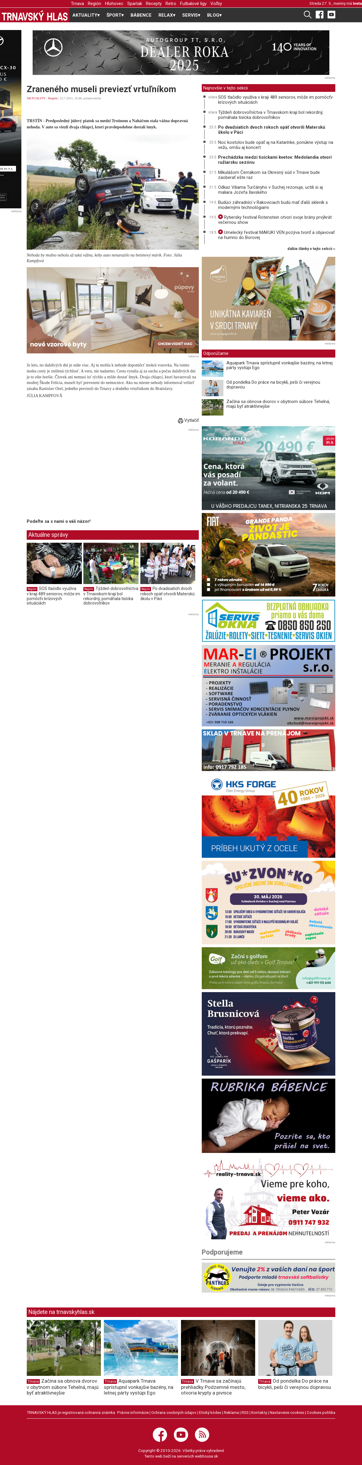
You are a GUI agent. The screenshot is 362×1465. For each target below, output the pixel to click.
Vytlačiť (188, 420)
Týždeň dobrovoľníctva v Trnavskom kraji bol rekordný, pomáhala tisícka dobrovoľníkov (110, 595)
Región (94, 3)
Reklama (231, 1412)
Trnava (77, 3)
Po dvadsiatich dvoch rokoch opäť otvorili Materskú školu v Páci (167, 593)
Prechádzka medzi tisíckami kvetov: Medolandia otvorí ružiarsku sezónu (275, 160)
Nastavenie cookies (287, 1412)
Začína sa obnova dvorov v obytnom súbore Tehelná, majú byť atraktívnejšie (278, 404)
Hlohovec (114, 3)
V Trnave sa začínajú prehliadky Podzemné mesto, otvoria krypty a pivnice (213, 1387)
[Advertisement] (76, 474)
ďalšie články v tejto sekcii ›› (311, 249)
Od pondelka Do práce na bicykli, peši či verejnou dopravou (273, 385)
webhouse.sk (206, 1456)
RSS (245, 1412)
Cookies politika (321, 1412)
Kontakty (259, 1412)
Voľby (216, 3)
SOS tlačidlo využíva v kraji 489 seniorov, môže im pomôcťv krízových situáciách (53, 595)
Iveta (357, 3)
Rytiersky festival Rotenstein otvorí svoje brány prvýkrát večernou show (275, 220)
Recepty (154, 3)
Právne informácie (133, 1412)
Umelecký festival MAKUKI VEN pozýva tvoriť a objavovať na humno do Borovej (276, 235)
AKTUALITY (36, 98)
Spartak (134, 3)
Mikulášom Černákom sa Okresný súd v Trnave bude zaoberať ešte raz (269, 175)
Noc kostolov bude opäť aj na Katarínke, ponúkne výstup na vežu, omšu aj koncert (275, 145)
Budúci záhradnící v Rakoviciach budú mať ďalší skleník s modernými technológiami (273, 205)
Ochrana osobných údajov (173, 1412)
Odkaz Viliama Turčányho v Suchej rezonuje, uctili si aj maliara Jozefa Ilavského (270, 190)
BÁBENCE (141, 15)
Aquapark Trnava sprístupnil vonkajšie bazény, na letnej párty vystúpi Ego (279, 365)
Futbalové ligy (193, 3)
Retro (171, 3)
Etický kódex (210, 1412)
